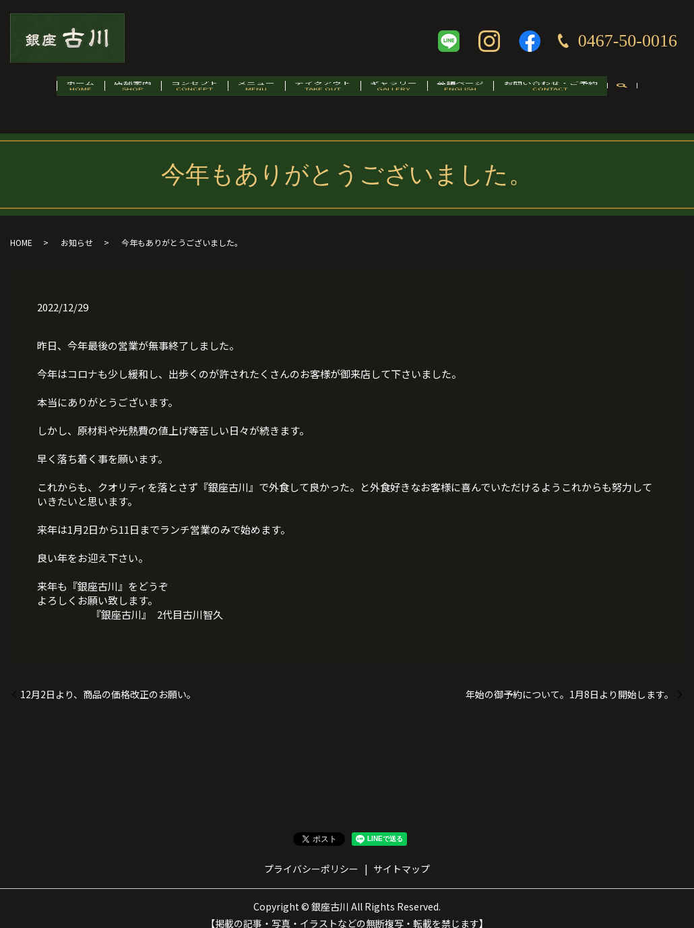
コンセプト (177, 92)
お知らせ (77, 229)
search (666, 93)
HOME (21, 229)
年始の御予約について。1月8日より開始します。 (570, 680)
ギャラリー (410, 92)
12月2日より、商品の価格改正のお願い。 (108, 680)
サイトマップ (401, 854)
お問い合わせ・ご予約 (588, 92)
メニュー (251, 92)
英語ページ (487, 92)
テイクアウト (328, 92)
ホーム (42, 92)
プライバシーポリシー (311, 854)
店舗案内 (106, 92)
